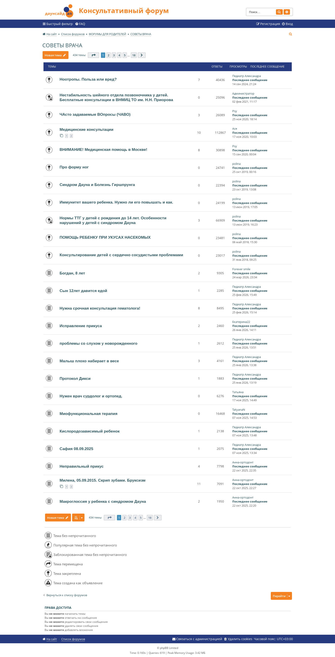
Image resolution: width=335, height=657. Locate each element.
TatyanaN (238, 409)
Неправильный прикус (82, 466)
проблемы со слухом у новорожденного (98, 343)
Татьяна (238, 392)
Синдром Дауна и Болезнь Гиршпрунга (97, 184)
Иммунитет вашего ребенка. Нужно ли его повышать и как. (116, 202)
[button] (94, 55)
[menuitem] (80, 24)
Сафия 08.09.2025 (76, 448)
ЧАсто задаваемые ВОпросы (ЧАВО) (95, 114)
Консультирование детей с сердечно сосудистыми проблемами (121, 254)
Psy (234, 111)
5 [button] (125, 55)
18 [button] (134, 55)
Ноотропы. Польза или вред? (88, 79)
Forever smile (241, 269)
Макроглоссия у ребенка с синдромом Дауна (103, 501)
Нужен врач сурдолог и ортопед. (91, 396)
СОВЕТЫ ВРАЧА (62, 45)
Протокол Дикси (75, 378)
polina (236, 163)
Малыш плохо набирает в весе (89, 360)
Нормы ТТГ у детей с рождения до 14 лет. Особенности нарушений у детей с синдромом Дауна (113, 220)
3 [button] (114, 55)
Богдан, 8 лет (72, 273)
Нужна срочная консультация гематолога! (100, 308)
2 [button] (109, 55)
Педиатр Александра (246, 76)
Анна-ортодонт (242, 462)
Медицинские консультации (87, 129)
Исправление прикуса (81, 325)
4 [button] (120, 55)
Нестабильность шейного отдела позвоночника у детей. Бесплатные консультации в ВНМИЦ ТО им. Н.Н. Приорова (116, 97)
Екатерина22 (241, 321)
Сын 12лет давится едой (83, 290)
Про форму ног (74, 167)
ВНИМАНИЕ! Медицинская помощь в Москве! (103, 149)
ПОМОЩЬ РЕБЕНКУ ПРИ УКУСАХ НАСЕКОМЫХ (105, 237)
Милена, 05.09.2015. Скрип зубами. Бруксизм (103, 480)
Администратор (243, 93)
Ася (234, 128)
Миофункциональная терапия (89, 413)
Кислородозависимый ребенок (90, 431)
